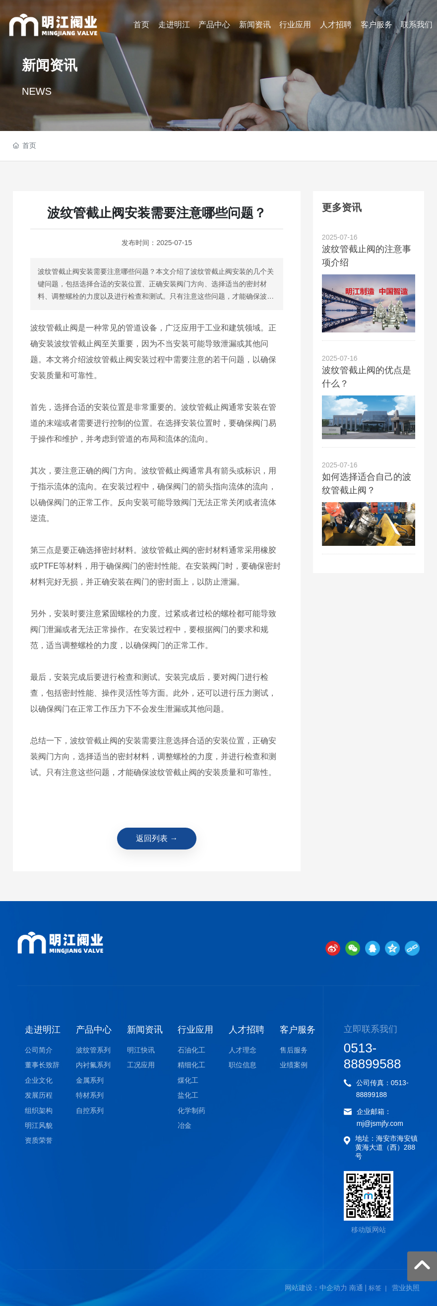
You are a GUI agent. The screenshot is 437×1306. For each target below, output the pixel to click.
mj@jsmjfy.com (380, 1123)
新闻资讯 (49, 66)
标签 (375, 1288)
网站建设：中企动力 (316, 1288)
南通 (356, 1288)
